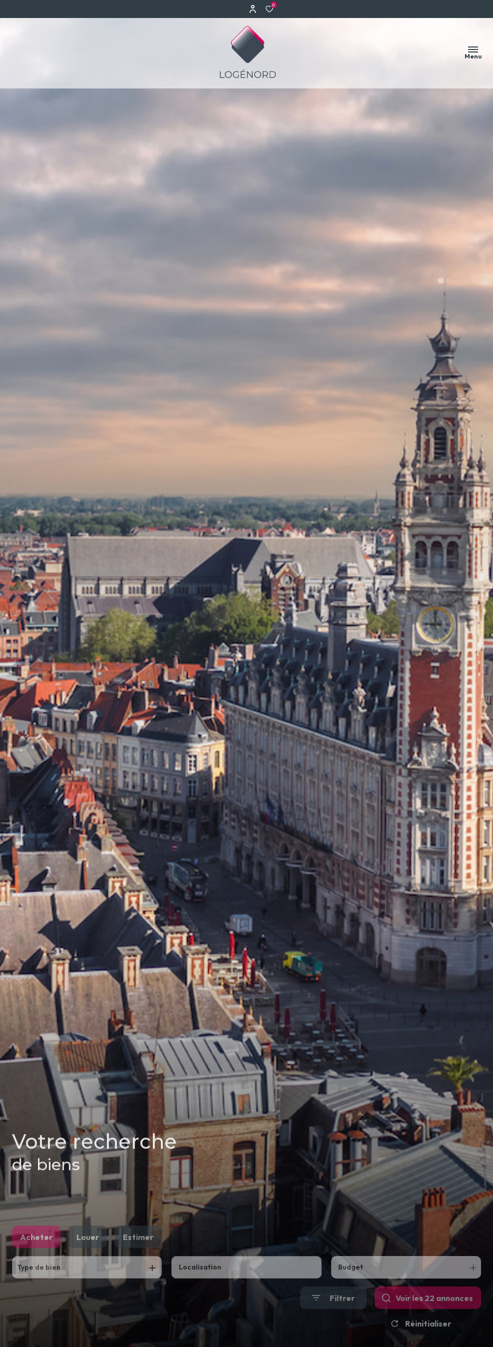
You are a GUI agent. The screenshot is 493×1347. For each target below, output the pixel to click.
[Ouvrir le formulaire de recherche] (333, 1315)
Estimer (138, 1254)
